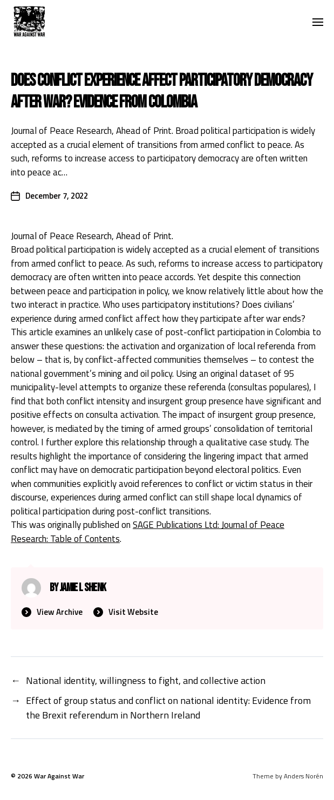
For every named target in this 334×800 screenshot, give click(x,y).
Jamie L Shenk (82, 587)
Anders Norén (303, 776)
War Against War (59, 776)
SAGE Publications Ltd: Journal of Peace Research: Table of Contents (147, 532)
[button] (318, 21)
